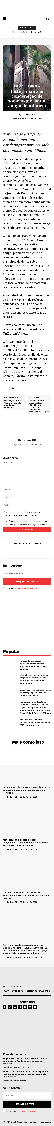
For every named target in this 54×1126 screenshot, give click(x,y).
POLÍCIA (18, 86)
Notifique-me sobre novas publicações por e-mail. (26, 525)
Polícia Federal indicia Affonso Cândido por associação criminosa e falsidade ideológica (39, 406)
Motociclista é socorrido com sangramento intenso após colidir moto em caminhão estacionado (34, 679)
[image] (27, 1030)
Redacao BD (29, 115)
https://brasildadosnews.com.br (27, 444)
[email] (27, 573)
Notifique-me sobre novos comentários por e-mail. (27, 521)
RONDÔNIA (34, 86)
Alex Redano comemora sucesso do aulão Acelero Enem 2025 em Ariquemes (35, 722)
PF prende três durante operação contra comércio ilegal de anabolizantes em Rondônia (33, 665)
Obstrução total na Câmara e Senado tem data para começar (13, 404)
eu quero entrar (27, 581)
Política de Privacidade (28, 588)
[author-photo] (5, 796)
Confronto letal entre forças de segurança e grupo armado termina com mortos (35, 692)
